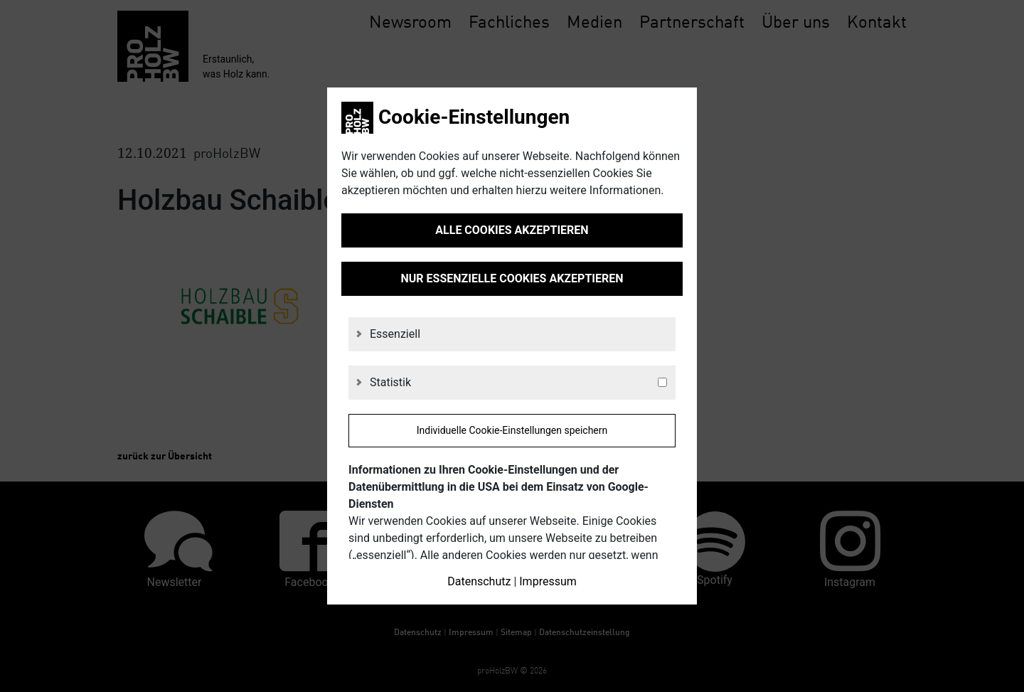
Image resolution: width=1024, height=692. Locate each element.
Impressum (548, 581)
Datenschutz (479, 581)
